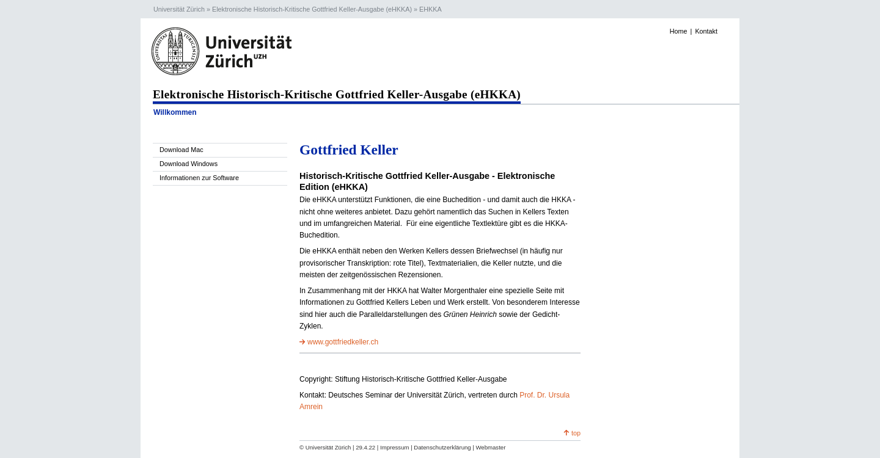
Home (679, 31)
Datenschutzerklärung (442, 447)
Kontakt (706, 31)
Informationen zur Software (199, 177)
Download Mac (182, 149)
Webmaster (490, 447)
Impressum (394, 447)
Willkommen (175, 112)
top (576, 433)
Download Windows (189, 163)
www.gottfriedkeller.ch (342, 342)
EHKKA (430, 9)
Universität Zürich (179, 9)
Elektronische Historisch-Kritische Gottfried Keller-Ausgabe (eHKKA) (312, 9)
